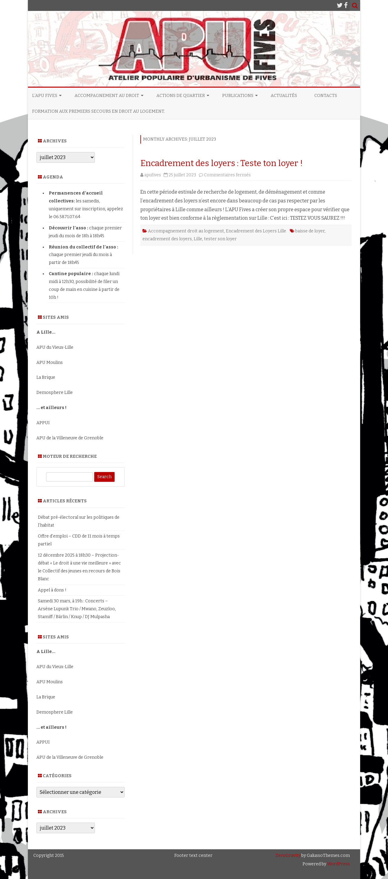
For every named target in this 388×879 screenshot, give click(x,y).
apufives (152, 175)
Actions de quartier (180, 95)
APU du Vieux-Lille (54, 347)
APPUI (43, 422)
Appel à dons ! (52, 590)
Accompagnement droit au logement (186, 231)
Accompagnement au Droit (107, 95)
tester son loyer (220, 238)
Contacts (325, 95)
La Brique (45, 377)
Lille (198, 238)
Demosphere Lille (54, 392)
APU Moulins (49, 362)
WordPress (338, 864)
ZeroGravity (288, 855)
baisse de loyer (310, 231)
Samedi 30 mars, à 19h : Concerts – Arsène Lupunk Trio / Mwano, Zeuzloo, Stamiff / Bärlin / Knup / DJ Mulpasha (77, 608)
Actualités (284, 95)
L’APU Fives (44, 95)
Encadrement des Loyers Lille (256, 231)
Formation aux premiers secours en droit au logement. (98, 111)
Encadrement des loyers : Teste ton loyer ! (221, 163)
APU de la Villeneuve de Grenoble (69, 438)
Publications (237, 95)
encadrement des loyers (167, 238)
